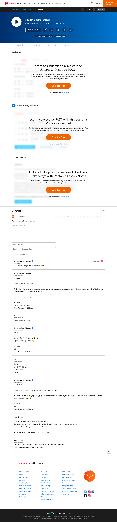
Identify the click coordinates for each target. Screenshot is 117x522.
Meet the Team (45, 480)
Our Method (44, 474)
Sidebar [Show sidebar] (102, 9)
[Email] (34, 249)
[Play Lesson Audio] (16, 22)
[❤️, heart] (100, 217)
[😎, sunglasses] (68, 217)
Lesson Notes (51, 45)
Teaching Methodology (69, 488)
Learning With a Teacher (69, 491)
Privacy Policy (81, 516)
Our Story (44, 477)
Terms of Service (78, 518)
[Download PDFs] (64, 30)
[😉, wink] (81, 217)
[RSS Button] (13, 216)
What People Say (46, 483)
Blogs (42, 497)
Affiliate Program (46, 499)
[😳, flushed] (58, 217)
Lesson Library (15, 9)
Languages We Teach (47, 491)
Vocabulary (41, 3)
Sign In (98, 3)
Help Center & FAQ (68, 474)
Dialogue (19, 45)
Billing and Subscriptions (69, 480)
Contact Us (65, 494)
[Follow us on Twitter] (85, 491)
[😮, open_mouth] (94, 217)
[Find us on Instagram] (89, 495)
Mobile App (22, 497)
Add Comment (21, 254)
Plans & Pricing (45, 486)
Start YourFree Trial (110, 3)
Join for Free (58, 85)
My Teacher (53, 3)
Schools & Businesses (47, 494)
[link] (94, 9)
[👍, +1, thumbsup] (103, 217)
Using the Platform (67, 486)
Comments (67, 45)
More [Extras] (62, 3)
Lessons (31, 3)
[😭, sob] (84, 217)
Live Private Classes (25, 486)
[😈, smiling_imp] (97, 217)
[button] (92, 3)
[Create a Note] (58, 30)
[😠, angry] (71, 217)
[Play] (13, 105)
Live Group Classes (25, 488)
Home (21, 474)
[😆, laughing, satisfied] (74, 217)
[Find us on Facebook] (92, 491)
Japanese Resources (25, 491)
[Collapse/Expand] (58, 211)
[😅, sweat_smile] (77, 217)
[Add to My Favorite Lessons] (51, 30)
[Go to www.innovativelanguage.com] (58, 512)
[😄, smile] (55, 217)
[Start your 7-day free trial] (90, 476)
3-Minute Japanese (26, 9)
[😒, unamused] (64, 217)
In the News (44, 488)
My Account (65, 483)
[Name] (34, 244)
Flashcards (22, 480)
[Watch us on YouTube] (89, 491)
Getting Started (66, 477)
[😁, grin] (61, 217)
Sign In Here (65, 92)
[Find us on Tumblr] (85, 495)
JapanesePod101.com (70, 516)
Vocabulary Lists (24, 483)
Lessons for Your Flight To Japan (44, 36)
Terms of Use (90, 516)
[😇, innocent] (87, 217)
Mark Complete (33, 30)
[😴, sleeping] (90, 217)
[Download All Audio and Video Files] (71, 30)
